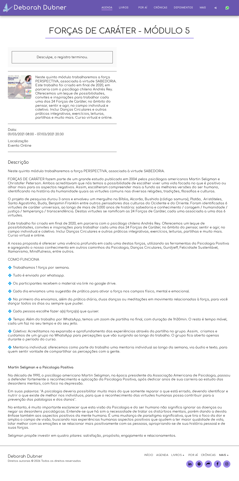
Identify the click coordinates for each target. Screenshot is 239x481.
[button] (215, 7)
